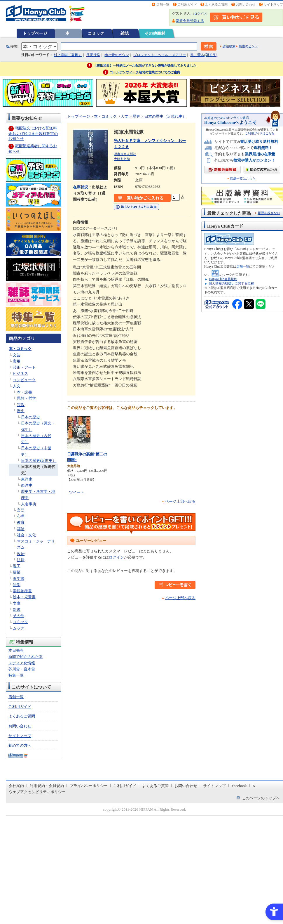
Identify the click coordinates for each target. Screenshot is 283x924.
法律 (21, 560)
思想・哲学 (26, 398)
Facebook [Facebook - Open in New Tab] (239, 785)
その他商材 (155, 33)
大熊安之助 (122, 159)
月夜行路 (93, 55)
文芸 (16, 355)
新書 (16, 609)
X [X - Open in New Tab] (254, 785)
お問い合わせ (245, 4)
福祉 (21, 529)
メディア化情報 (21, 663)
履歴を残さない (269, 213)
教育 (21, 522)
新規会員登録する (190, 21)
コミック (96, 33)
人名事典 (28, 504)
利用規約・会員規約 (47, 785)
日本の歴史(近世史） (38, 460)
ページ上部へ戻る (180, 501)
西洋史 (26, 485)
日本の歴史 (30, 417)
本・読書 (24, 392)
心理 (21, 516)
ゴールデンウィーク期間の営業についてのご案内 (145, 72)
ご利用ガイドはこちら (259, 133)
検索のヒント (248, 46)
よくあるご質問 (216, 4)
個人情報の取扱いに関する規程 (231, 283)
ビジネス (20, 373)
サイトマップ (273, 4)
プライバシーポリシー (89, 785)
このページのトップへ (261, 798)
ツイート (76, 492)
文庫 (16, 603)
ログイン (200, 13)
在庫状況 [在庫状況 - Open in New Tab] (80, 187)
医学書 (18, 578)
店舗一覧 (162, 4)
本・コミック (20, 348)
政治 (21, 554)
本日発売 (16, 650)
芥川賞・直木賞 (21, 669)
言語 (21, 510)
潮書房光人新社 (125, 154)
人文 (16, 386)
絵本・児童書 (24, 597)
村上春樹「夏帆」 (68, 55)
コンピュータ (24, 380)
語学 (16, 585)
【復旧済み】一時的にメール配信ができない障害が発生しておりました (145, 65)
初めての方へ (19, 745)
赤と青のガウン (116, 55)
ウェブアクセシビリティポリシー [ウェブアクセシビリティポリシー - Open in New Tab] (37, 792)
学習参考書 (22, 591)
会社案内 (16, 785)
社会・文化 (26, 535)
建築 (16, 572)
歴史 (21, 411)
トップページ (35, 33)
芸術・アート (24, 367)
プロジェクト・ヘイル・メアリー (159, 55)
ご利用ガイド (187, 4)
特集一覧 (16, 675)
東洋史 (26, 479)
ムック (18, 628)
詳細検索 (229, 46)
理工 (16, 566)
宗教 (21, 405)
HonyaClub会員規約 (223, 279)
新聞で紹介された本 (25, 656)
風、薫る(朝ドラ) (203, 55)
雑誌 (124, 33)
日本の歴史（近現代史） (165, 116)
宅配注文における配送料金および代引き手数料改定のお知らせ (33, 133)
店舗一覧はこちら (243, 178)
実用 (16, 361)
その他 (18, 615)
